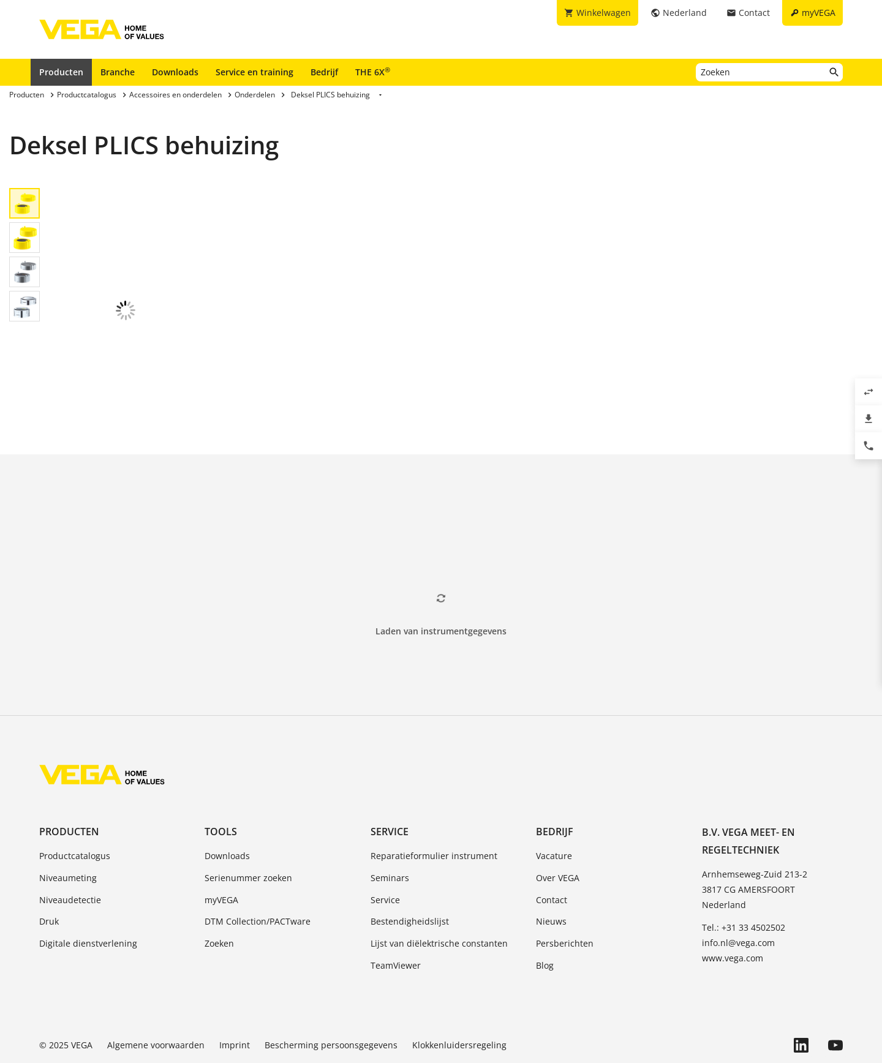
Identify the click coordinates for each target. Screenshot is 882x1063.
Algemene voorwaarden (156, 999)
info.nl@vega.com (738, 897)
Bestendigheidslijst (410, 876)
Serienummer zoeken (248, 832)
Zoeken (219, 898)
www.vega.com (732, 912)
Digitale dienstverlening (88, 898)
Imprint (234, 999)
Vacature (554, 810)
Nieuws (551, 876)
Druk (49, 876)
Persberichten (565, 898)
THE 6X (372, 72)
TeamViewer (396, 920)
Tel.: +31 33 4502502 (743, 882)
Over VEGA (557, 832)
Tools (221, 786)
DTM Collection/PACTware (258, 876)
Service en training (254, 72)
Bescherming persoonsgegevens (331, 999)
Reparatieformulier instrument (434, 810)
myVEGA (221, 854)
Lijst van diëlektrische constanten (439, 898)
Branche (117, 72)
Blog (545, 920)
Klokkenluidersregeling (459, 999)
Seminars (390, 832)
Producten (61, 72)
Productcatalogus (74, 810)
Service (390, 786)
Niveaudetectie (70, 854)
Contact (551, 854)
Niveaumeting (68, 832)
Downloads (175, 72)
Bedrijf (324, 72)
